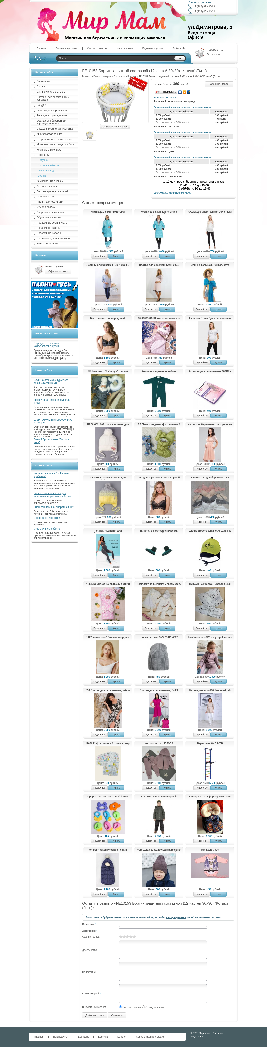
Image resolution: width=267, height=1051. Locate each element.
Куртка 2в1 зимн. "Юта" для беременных (108, 212)
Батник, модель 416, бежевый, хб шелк (209, 690)
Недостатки (89, 972)
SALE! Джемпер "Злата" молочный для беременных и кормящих (210, 212)
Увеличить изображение (115, 126)
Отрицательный (154, 1007)
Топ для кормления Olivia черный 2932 (159, 478)
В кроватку (119, 76)
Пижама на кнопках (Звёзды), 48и (210, 584)
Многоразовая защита (49, 134)
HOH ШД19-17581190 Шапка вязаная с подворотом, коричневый (158, 850)
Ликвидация (44, 81)
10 (134, 936)
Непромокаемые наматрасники (55, 139)
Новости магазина (46, 333)
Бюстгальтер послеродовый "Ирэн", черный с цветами (108, 318)
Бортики (42, 175)
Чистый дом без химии (50, 201)
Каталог (122, 1036)
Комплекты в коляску (49, 149)
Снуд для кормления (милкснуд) (55, 128)
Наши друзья (60, 1036)
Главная (41, 48)
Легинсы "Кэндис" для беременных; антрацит (107, 531)
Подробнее (99, 256)
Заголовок (88, 930)
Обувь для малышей (49, 217)
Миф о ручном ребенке (47, 528)
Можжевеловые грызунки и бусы (55, 144)
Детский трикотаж (47, 186)
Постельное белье (48, 165)
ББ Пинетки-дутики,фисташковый (159, 424)
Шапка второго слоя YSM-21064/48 (210, 530)
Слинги (41, 86)
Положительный (131, 1007)
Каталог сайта (44, 72)
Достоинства (89, 950)
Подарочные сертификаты (52, 222)
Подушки (43, 160)
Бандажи (42, 105)
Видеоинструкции (152, 48)
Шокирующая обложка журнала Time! (52, 401)
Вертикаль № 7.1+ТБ (210, 743)
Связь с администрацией (150, 1036)
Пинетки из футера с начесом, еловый (159, 531)
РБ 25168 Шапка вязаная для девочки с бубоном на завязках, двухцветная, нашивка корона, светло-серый (107, 478)
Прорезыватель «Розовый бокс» (107, 796)
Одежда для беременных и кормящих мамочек (52, 122)
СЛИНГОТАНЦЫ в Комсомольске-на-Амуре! (53, 421)
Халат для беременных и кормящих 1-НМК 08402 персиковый (210, 424)
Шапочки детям (46, 196)
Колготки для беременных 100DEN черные (210, 371)
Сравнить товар (219, 84)
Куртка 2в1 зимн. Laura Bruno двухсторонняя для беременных (159, 212)
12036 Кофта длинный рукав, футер (108, 743)
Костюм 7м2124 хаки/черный (159, 796)
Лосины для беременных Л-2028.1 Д (108, 265)
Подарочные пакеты (48, 227)
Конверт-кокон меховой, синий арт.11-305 (108, 850)
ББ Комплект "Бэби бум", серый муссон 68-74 (108, 371)
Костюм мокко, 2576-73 (159, 743)
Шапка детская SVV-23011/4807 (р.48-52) (159, 637)
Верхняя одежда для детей (52, 191)
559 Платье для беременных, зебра (108, 690)
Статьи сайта (43, 465)
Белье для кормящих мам (52, 115)
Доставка (83, 1036)
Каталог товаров (102, 76)
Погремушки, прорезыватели (53, 238)
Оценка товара (90, 936)
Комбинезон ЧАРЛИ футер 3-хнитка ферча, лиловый (210, 637)
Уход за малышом (47, 243)
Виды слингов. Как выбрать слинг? (54, 507)
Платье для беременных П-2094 (159, 265)
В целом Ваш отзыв (93, 1007)
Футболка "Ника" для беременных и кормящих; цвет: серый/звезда (210, 318)
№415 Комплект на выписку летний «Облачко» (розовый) (108, 584)
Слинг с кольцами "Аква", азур (210, 265)
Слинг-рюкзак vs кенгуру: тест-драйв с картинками (51, 381)
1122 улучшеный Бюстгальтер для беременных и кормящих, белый (107, 637)
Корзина (40, 255)
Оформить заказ (58, 271)
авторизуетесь (176, 917)
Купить (116, 256)
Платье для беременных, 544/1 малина (159, 690)
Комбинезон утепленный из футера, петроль (159, 371)
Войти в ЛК (179, 48)
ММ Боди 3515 (210, 849)
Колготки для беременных (52, 110)
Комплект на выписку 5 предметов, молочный (159, 584)
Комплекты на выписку (50, 181)
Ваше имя (88, 924)
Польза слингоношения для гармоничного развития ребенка (52, 495)
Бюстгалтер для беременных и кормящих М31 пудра (210, 478)
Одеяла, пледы (46, 170)
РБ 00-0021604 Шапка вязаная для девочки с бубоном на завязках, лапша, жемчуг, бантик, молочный (108, 424)
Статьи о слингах (97, 48)
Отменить (117, 1015)
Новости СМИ (43, 370)
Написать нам (125, 48)
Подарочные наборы (49, 233)
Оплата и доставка (67, 48)
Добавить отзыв (94, 1015)
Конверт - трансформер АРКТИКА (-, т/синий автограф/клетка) (210, 797)
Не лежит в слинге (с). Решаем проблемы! (51, 475)
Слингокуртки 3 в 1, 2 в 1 (51, 91)
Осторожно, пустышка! (47, 517)
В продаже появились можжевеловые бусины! (47, 345)
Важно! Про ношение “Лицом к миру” (51, 441)
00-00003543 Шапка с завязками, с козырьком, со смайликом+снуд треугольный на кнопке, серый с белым (159, 318)
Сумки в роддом (46, 207)
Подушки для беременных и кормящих (53, 98)
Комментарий (90, 993)
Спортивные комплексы (50, 212)
